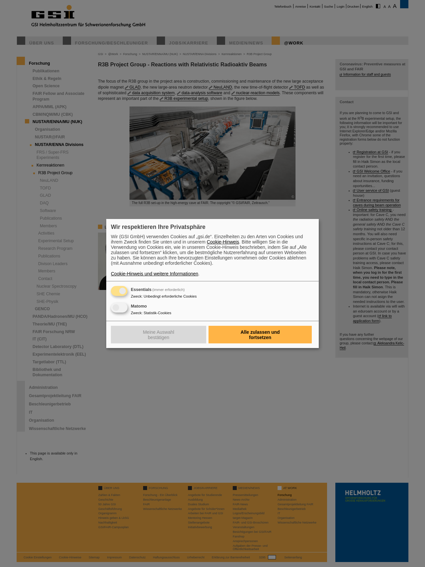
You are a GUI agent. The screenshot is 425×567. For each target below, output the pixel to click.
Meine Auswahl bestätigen (158, 334)
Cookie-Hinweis (223, 242)
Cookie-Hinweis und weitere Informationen (154, 273)
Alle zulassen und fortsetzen (260, 334)
